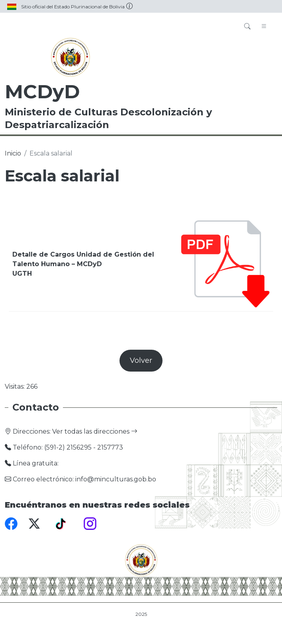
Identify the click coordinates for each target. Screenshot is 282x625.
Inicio (13, 153)
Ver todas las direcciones (94, 431)
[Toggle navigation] (264, 26)
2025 (141, 614)
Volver (141, 360)
